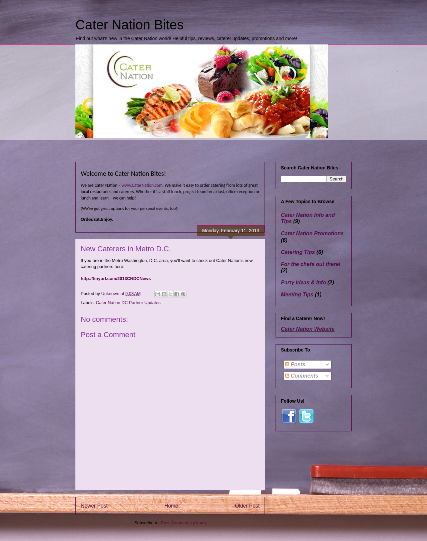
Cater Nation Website (308, 329)
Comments (301, 376)
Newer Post (94, 506)
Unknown (110, 293)
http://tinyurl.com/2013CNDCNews (116, 278)
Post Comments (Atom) (183, 522)
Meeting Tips (297, 294)
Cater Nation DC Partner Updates (128, 302)
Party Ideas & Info (303, 282)
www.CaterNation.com (141, 185)
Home (171, 506)
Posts (295, 364)
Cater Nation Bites (129, 24)
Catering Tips (298, 252)
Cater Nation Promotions (312, 233)
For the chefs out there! (311, 264)
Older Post (247, 506)
